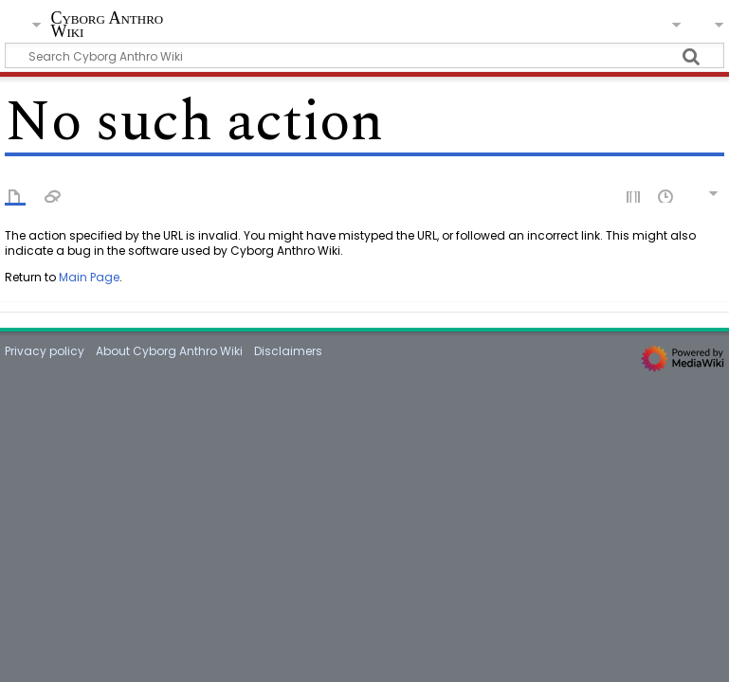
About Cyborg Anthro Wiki (169, 351)
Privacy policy (44, 351)
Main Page (89, 277)
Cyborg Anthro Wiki (106, 25)
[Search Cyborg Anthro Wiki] (364, 55)
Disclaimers (288, 351)
